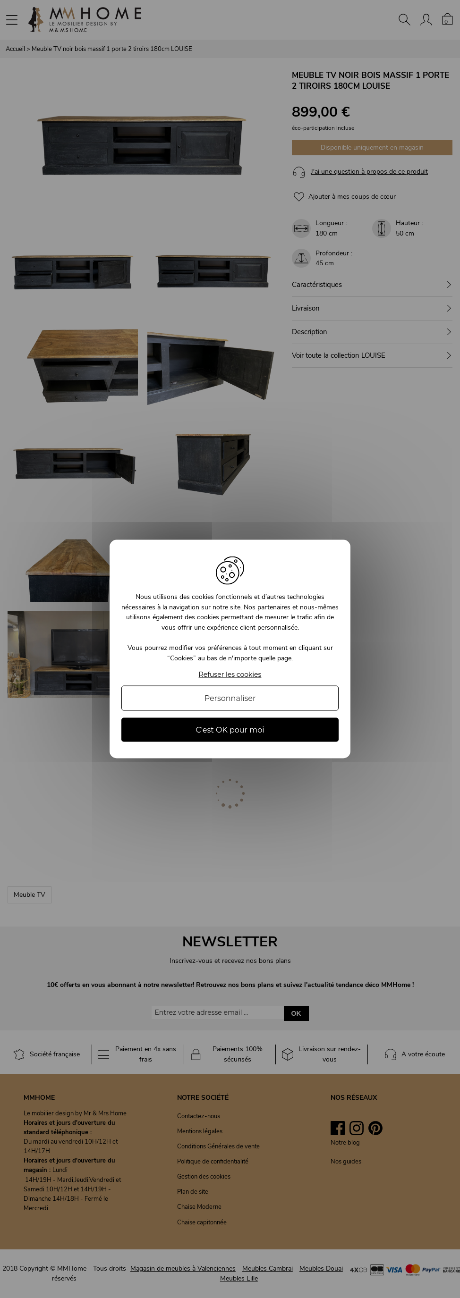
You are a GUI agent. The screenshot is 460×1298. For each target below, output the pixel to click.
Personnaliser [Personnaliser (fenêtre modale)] (230, 697)
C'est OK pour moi (230, 729)
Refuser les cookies (230, 674)
